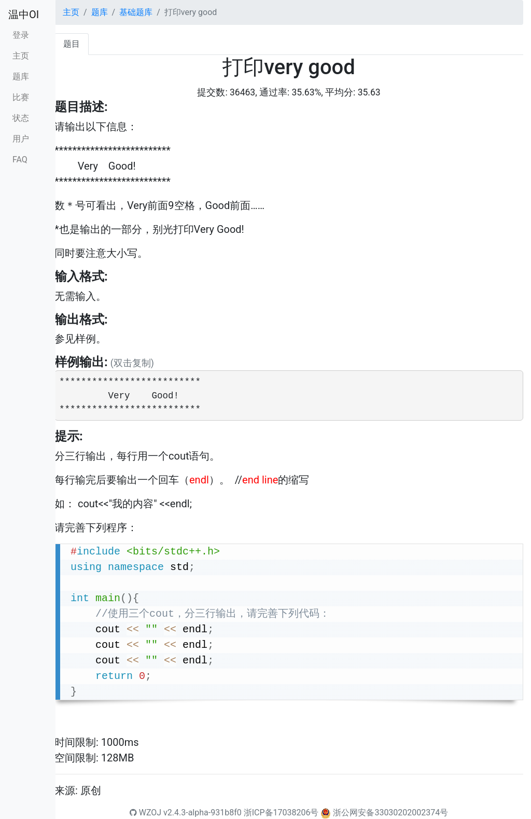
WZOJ (145, 812)
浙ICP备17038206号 (281, 812)
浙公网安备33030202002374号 (390, 812)
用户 (20, 139)
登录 (20, 35)
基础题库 (135, 12)
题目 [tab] (71, 44)
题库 (20, 76)
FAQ (19, 159)
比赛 (20, 97)
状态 (20, 118)
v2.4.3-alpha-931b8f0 (202, 812)
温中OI (23, 14)
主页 (20, 56)
